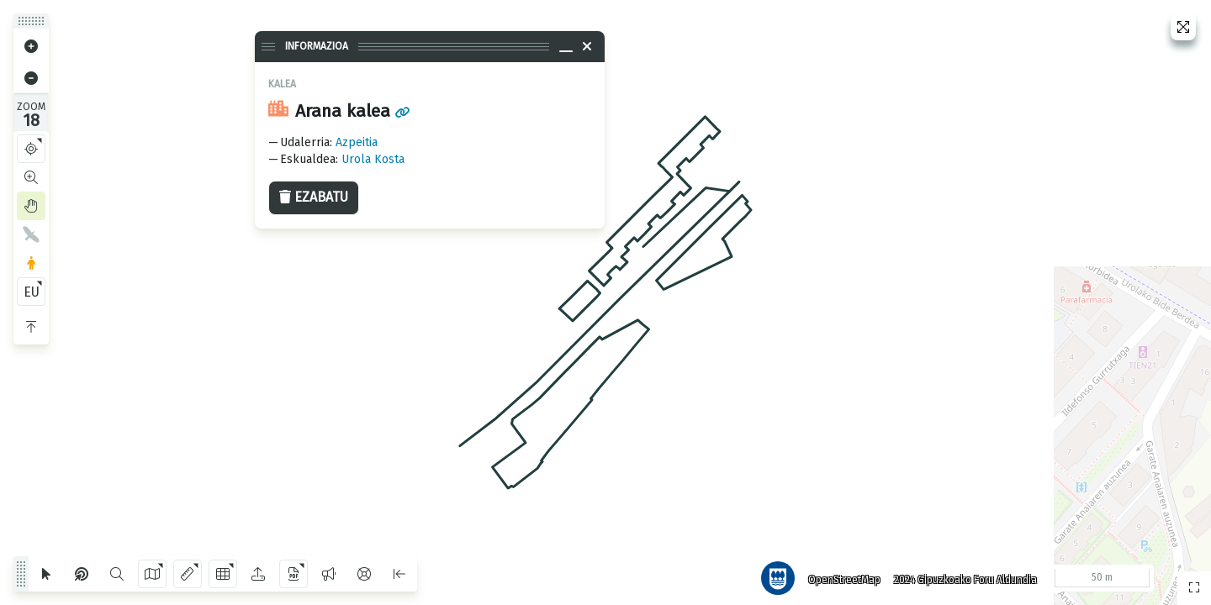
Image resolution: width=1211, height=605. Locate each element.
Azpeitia (357, 142)
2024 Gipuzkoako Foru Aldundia (961, 575)
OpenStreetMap (840, 575)
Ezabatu (313, 197)
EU (32, 292)
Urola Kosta (373, 159)
